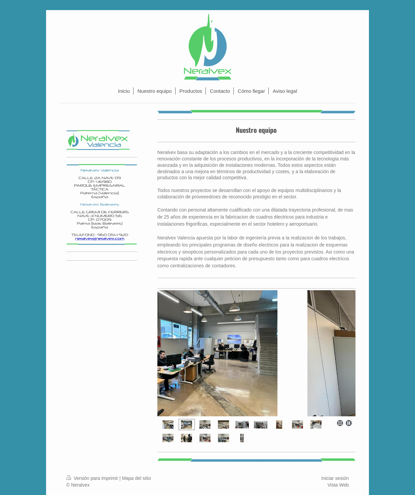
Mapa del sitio (136, 478)
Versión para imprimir (92, 478)
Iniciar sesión (335, 478)
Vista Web (338, 485)
